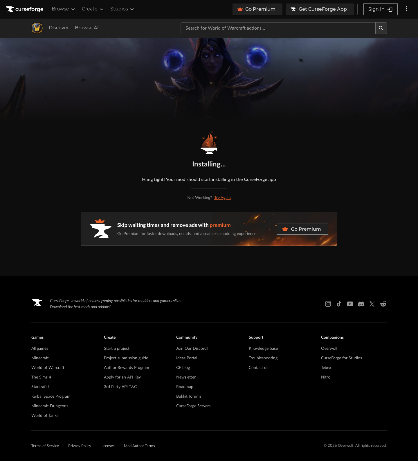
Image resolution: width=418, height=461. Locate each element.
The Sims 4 (41, 377)
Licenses (107, 446)
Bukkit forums (188, 396)
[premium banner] (209, 229)
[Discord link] (361, 303)
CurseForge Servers (193, 406)
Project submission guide (126, 358)
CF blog (183, 368)
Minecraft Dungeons (49, 406)
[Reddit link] (383, 303)
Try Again (222, 197)
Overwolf (329, 349)
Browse (64, 9)
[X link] (372, 303)
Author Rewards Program (126, 368)
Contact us (258, 368)
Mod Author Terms (139, 446)
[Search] (381, 28)
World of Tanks (44, 416)
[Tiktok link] (339, 303)
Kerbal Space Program (51, 396)
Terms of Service (45, 446)
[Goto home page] (25, 9)
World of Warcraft (47, 368)
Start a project (116, 349)
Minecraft (40, 358)
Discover (59, 28)
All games (39, 349)
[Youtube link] (350, 303)
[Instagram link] (328, 303)
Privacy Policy (79, 446)
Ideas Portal (186, 358)
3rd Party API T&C (120, 387)
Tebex (326, 368)
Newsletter (186, 377)
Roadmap (184, 387)
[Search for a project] (278, 28)
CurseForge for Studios (341, 358)
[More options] (406, 9)
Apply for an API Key (122, 377)
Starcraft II (41, 387)
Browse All (87, 28)
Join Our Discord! (192, 349)
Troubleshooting (263, 358)
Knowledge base (263, 349)
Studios (122, 9)
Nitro (325, 377)
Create (93, 9)
